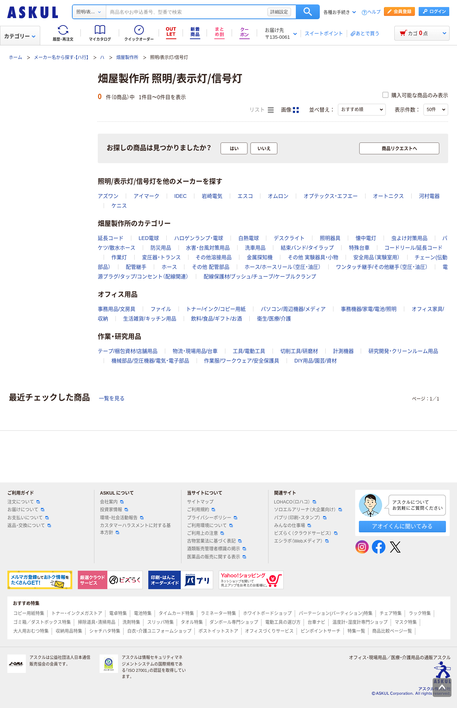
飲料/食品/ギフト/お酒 (216, 319)
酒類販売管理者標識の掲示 (216, 548)
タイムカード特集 (176, 613)
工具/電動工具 (249, 351)
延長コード (111, 238)
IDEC (180, 196)
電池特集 (143, 613)
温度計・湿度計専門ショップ (360, 622)
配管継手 (136, 267)
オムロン (278, 196)
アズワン (108, 196)
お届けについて (25, 509)
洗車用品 (255, 248)
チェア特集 (391, 613)
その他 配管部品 (210, 267)
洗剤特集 (131, 622)
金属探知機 (260, 257)
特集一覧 (356, 631)
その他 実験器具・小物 (313, 257)
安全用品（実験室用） (376, 257)
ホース (169, 267)
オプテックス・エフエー (331, 196)
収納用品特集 (69, 631)
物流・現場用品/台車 (195, 351)
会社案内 (112, 502)
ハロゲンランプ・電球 (198, 238)
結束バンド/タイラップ (307, 248)
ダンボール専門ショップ (234, 622)
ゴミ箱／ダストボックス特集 (42, 622)
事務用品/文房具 (116, 309)
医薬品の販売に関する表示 (216, 557)
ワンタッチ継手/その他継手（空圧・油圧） (382, 267)
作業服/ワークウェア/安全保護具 (241, 361)
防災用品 (160, 248)
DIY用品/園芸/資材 (315, 361)
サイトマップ (200, 502)
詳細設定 (279, 12)
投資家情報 (114, 509)
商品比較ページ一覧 (392, 631)
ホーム (15, 57)
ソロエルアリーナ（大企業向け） (308, 509)
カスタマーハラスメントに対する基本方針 (135, 529)
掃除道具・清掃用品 (96, 622)
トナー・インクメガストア (76, 613)
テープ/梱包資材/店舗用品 (127, 351)
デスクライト (289, 238)
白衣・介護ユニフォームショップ (159, 631)
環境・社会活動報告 (121, 517)
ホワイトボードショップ (267, 613)
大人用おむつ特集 (31, 631)
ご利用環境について (210, 525)
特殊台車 (359, 248)
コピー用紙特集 (28, 613)
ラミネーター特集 (218, 613)
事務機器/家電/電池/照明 (369, 309)
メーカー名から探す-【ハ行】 (61, 57)
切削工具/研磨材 (299, 351)
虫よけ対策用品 (409, 238)
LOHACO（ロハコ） (295, 502)
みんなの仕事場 (292, 525)
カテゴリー (19, 36)
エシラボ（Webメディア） (301, 541)
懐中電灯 (366, 238)
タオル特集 (192, 622)
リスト (261, 110)
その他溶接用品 (213, 257)
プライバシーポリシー (212, 517)
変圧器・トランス (161, 257)
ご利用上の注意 (205, 533)
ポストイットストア (218, 631)
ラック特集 (420, 613)
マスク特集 (406, 622)
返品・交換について (29, 525)
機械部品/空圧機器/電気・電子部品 (150, 361)
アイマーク (146, 196)
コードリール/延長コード (413, 248)
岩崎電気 (212, 196)
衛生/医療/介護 (274, 319)
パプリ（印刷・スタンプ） (300, 517)
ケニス (119, 206)
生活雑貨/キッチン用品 (149, 319)
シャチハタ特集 (104, 631)
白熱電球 (248, 238)
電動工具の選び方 (283, 622)
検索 (308, 11)
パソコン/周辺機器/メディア (293, 309)
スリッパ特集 (160, 622)
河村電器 (429, 196)
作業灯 (119, 257)
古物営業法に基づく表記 (214, 541)
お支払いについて (28, 517)
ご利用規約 (201, 509)
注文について (23, 502)
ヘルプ (374, 12)
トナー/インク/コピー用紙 (216, 309)
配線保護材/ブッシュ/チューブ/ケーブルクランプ (260, 276)
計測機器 (343, 351)
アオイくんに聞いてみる (402, 526)
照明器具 (330, 238)
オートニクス (388, 196)
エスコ (245, 196)
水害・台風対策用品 (208, 248)
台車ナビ (316, 622)
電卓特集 (118, 613)
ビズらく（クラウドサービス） (305, 533)
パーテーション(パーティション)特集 (336, 613)
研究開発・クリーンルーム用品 (403, 351)
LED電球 (149, 238)
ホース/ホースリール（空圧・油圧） (283, 267)
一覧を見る (112, 398)
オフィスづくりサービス (269, 631)
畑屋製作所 (127, 57)
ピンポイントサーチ (320, 631)
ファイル (160, 309)
